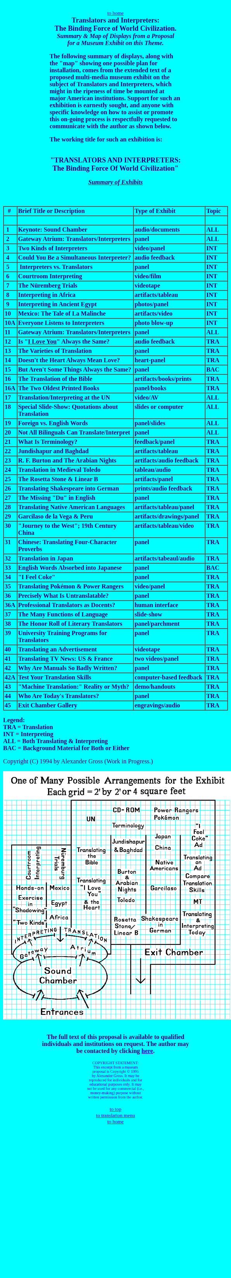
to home (115, 13)
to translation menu (115, 1115)
